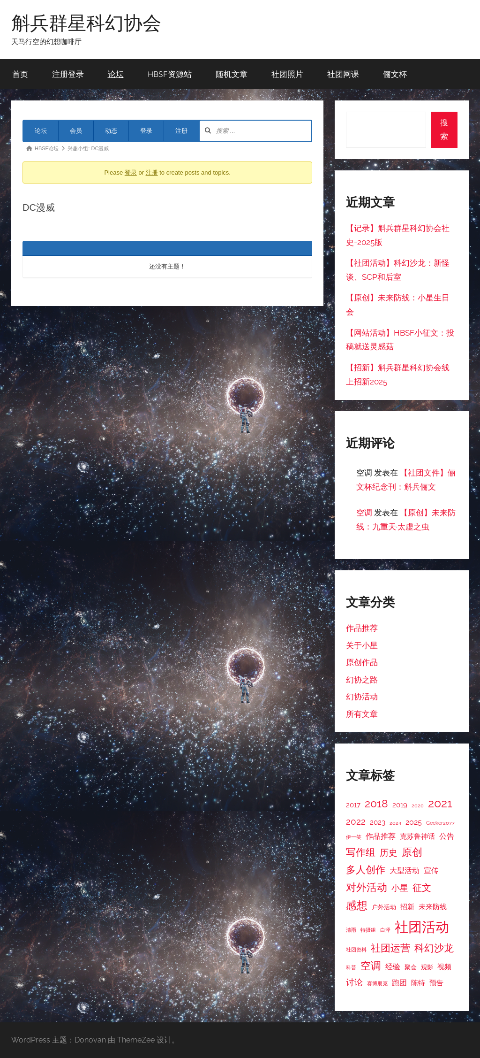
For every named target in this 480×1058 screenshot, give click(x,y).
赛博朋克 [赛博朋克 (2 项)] (377, 983)
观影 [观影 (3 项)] (427, 967)
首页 (20, 74)
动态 (111, 130)
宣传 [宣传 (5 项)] (431, 870)
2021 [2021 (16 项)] (440, 803)
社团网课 (343, 74)
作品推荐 (362, 628)
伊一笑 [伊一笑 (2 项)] (353, 837)
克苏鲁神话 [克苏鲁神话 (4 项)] (417, 836)
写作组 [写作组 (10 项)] (360, 852)
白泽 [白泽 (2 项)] (385, 930)
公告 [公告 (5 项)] (446, 836)
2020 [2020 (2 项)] (418, 805)
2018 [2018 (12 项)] (376, 803)
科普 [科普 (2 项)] (351, 967)
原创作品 (362, 662)
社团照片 (287, 74)
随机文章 (232, 74)
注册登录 (68, 74)
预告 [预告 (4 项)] (436, 983)
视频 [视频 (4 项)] (444, 967)
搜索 (444, 129)
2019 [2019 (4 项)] (399, 805)
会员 (76, 130)
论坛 (116, 74)
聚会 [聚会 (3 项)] (411, 967)
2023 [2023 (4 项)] (377, 822)
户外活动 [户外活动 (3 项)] (384, 907)
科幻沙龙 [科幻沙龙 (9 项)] (434, 948)
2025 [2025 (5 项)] (413, 822)
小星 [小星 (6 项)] (399, 888)
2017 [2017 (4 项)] (353, 805)
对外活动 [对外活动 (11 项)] (366, 887)
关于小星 (362, 645)
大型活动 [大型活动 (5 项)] (405, 870)
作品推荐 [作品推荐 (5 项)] (381, 836)
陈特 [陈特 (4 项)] (418, 983)
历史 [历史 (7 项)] (389, 852)
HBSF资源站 (170, 74)
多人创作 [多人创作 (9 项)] (365, 869)
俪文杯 (395, 74)
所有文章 (362, 714)
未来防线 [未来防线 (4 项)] (433, 907)
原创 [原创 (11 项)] (412, 852)
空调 (364, 512)
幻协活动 (362, 696)
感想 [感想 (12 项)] (357, 905)
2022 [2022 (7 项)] (356, 821)
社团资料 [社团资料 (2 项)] (356, 949)
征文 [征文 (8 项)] (421, 887)
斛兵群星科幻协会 (86, 22)
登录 (146, 130)
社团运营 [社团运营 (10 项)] (390, 948)
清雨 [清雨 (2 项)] (351, 930)
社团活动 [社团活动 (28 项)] (422, 927)
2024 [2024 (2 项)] (395, 823)
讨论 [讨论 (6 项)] (354, 982)
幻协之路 (362, 679)
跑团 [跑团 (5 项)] (399, 982)
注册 (181, 130)
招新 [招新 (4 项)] (407, 907)
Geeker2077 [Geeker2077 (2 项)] (440, 823)
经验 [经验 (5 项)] (392, 966)
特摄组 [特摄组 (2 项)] (368, 930)
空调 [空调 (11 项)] (370, 965)
